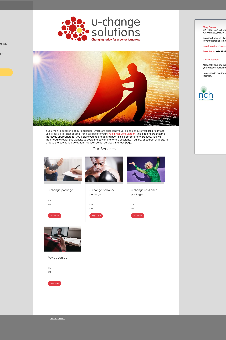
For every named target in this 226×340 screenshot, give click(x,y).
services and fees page (117, 142)
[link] (62, 190)
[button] (54, 215)
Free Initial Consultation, (121, 133)
